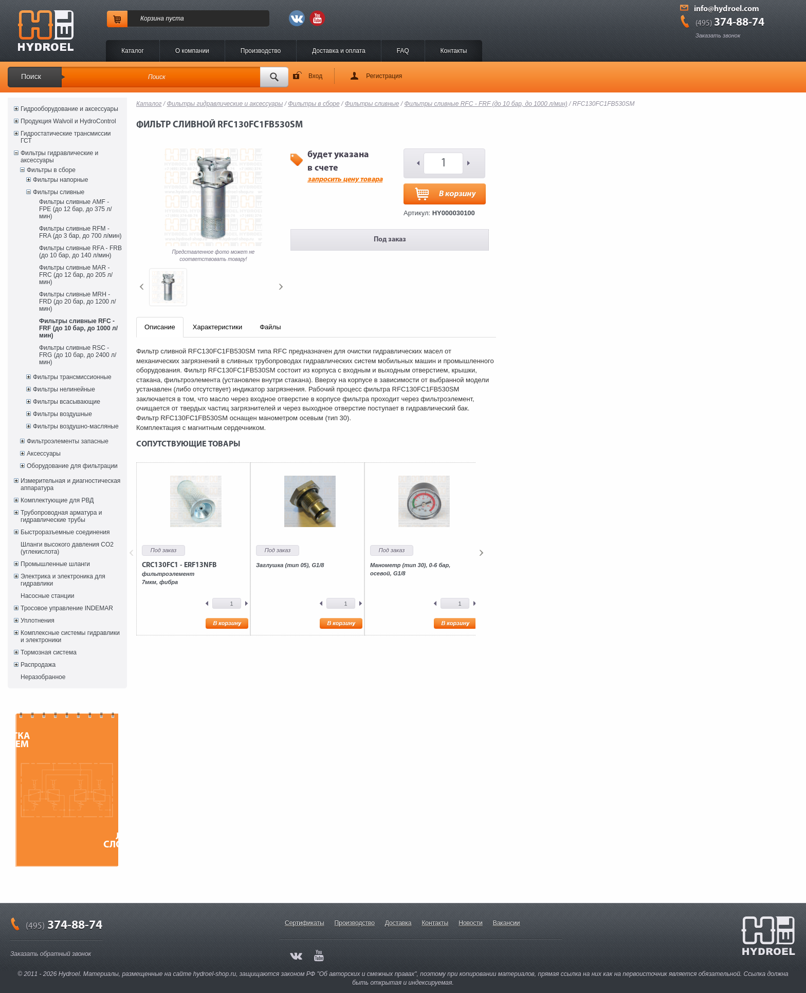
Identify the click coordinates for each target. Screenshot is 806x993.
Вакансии (506, 923)
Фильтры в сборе (51, 170)
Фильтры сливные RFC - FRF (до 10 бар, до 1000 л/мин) (78, 328)
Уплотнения (37, 620)
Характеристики (217, 327)
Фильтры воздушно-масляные (76, 426)
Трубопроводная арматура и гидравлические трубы (61, 516)
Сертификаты (304, 923)
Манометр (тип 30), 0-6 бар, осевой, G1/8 (410, 569)
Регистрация (384, 76)
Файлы (270, 327)
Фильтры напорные (60, 179)
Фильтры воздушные (62, 414)
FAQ (403, 50)
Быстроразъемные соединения (65, 532)
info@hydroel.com (726, 9)
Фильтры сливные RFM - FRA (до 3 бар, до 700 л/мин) (80, 232)
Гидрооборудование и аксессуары (69, 109)
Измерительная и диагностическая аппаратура (70, 484)
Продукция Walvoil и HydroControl (68, 121)
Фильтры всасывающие (66, 401)
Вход (315, 76)
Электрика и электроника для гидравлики (63, 580)
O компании (192, 50)
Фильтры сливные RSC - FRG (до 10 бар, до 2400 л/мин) (77, 355)
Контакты (454, 50)
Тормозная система (49, 652)
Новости (470, 923)
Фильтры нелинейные (64, 389)
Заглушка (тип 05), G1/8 (290, 565)
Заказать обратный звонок (50, 954)
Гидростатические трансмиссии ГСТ (66, 137)
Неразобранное (43, 677)
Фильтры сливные (58, 192)
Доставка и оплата (338, 50)
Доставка (398, 923)
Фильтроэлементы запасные (67, 441)
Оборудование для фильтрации (72, 466)
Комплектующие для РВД (57, 500)
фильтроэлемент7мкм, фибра (179, 573)
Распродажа (38, 664)
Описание (159, 327)
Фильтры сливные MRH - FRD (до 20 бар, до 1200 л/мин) (77, 301)
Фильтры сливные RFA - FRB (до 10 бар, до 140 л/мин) (80, 252)
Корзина (152, 18)
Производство (261, 50)
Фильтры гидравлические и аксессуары (59, 156)
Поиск (31, 76)
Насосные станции (47, 595)
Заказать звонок (717, 35)
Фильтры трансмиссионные (72, 377)
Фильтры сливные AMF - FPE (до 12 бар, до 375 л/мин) (75, 209)
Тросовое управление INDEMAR (67, 608)
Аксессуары (44, 453)
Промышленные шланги (55, 564)
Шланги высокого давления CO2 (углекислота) (67, 548)
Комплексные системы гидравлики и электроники (70, 636)
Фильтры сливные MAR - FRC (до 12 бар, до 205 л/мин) (76, 275)
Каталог (132, 50)
